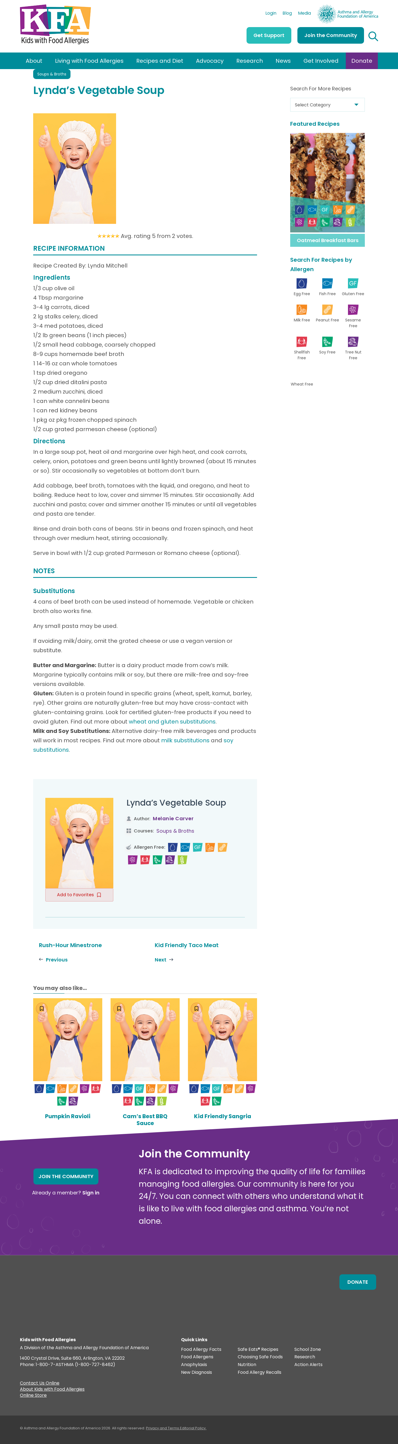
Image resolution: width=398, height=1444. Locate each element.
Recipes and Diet (159, 61)
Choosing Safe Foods (260, 1357)
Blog (287, 13)
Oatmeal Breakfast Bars (327, 240)
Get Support (268, 35)
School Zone (307, 1349)
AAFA (372, 6)
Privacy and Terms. (163, 1427)
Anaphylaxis (194, 1364)
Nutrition (247, 1364)
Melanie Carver (173, 818)
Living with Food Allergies (89, 61)
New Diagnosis (196, 1372)
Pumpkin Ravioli (68, 1116)
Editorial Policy (193, 1427)
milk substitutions (185, 740)
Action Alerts (308, 1364)
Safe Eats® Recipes (258, 1349)
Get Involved (321, 61)
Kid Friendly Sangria (223, 1116)
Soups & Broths (51, 74)
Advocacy (210, 61)
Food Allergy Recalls (259, 1372)
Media (304, 13)
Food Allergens (197, 1357)
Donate (361, 61)
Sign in (91, 1192)
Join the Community (330, 35)
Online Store (33, 1395)
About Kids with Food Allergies (52, 1389)
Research (249, 61)
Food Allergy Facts (201, 1349)
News (283, 61)
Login (270, 13)
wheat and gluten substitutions (172, 721)
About (34, 61)
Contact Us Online (39, 1383)
